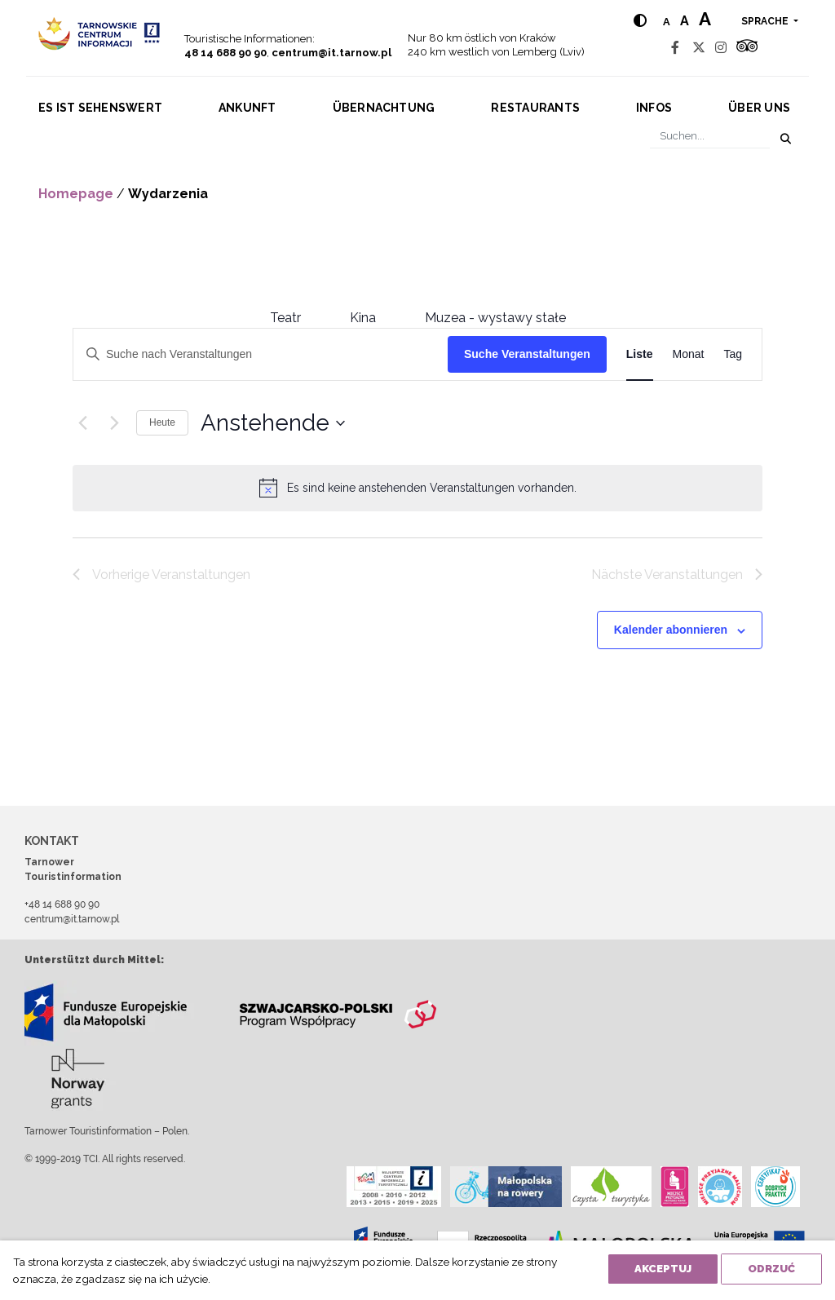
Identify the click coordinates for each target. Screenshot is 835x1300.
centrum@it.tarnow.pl (331, 52)
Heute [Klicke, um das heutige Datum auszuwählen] (162, 422)
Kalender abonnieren (670, 629)
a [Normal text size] (666, 21)
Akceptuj (662, 1268)
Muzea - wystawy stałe (495, 317)
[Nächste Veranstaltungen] (114, 423)
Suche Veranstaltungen (527, 353)
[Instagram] (721, 47)
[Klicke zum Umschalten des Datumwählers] (273, 423)
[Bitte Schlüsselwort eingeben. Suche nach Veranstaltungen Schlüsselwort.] (260, 354)
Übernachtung (384, 107)
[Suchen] (710, 136)
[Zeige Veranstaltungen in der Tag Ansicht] (732, 354)
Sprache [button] (766, 21)
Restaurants (535, 107)
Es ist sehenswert (100, 107)
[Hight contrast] (640, 21)
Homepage (75, 193)
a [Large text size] (705, 18)
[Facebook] (675, 47)
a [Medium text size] (684, 21)
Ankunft (247, 107)
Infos (654, 107)
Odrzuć (771, 1268)
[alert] (432, 488)
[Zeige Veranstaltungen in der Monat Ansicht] (689, 354)
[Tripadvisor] (747, 47)
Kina (363, 317)
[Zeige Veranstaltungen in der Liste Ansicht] (639, 354)
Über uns (759, 107)
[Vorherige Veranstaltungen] (82, 423)
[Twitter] (698, 47)
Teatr (285, 317)
